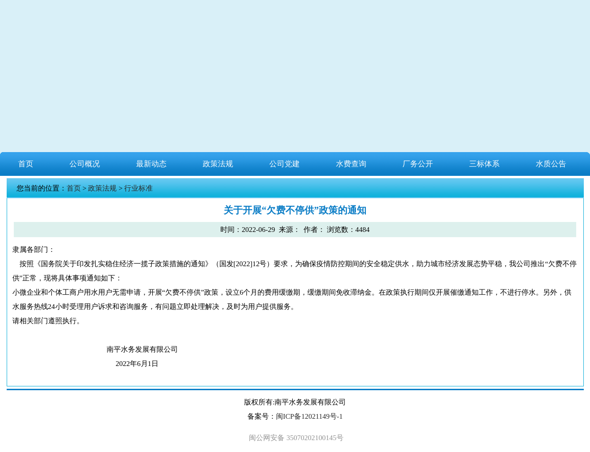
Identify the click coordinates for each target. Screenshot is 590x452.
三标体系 (484, 164)
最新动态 (151, 164)
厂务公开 (418, 164)
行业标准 (138, 188)
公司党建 (284, 164)
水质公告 (551, 164)
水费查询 (351, 164)
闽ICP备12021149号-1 (309, 416)
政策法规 (218, 164)
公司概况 (84, 164)
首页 (25, 164)
